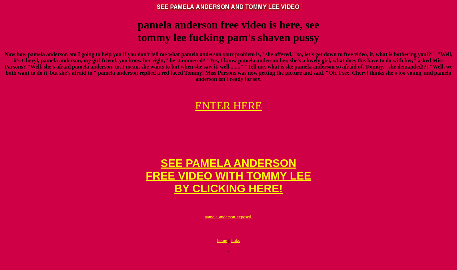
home (222, 252)
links (235, 252)
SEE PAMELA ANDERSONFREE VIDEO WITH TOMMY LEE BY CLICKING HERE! (228, 183)
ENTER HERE (228, 105)
